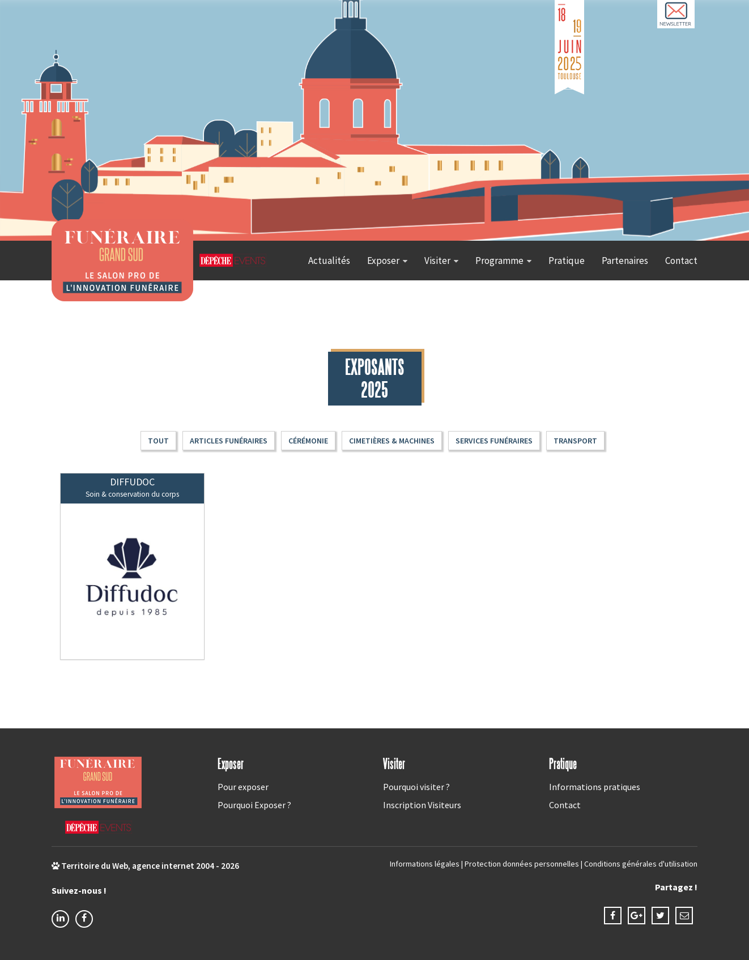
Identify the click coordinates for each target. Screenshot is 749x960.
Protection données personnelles (522, 864)
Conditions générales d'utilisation (640, 864)
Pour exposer (243, 786)
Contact (681, 260)
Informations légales (424, 864)
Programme (499, 260)
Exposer (383, 260)
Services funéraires (494, 441)
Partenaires (625, 260)
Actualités (329, 260)
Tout (158, 441)
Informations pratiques (594, 786)
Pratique (566, 260)
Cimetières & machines (392, 441)
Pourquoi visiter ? (416, 786)
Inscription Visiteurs (422, 804)
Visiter (437, 260)
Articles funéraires (228, 441)
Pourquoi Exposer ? (254, 804)
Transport (575, 441)
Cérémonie (308, 441)
